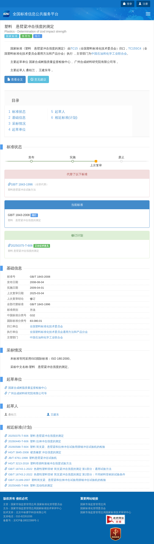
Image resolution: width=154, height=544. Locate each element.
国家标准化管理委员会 (93, 508)
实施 (73, 157)
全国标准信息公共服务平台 (30, 14)
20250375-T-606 (20, 245)
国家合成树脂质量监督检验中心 (25, 387)
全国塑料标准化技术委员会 (46, 326)
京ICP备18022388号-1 (26, 520)
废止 (121, 157)
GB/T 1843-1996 (20, 184)
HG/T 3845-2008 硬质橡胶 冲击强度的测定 (32, 452)
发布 (31, 157)
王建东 (53, 414)
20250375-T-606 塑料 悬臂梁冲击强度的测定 (34, 435)
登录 (127, 3)
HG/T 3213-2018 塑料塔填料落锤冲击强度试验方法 (38, 463)
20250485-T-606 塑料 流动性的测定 (28, 485)
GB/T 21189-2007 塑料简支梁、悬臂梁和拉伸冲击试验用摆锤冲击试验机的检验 (55, 480)
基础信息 (19, 117)
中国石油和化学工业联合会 (109, 53)
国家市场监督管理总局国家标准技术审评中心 (105, 512)
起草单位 (19, 129)
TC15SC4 (134, 48)
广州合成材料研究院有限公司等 (25, 393)
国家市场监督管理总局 (93, 504)
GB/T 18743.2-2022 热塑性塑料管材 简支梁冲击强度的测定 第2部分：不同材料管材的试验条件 (64, 474)
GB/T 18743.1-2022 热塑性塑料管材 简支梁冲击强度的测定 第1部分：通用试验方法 (57, 469)
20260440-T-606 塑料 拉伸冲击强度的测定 (32, 441)
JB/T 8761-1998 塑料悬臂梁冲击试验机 (30, 457)
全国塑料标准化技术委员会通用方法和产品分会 (59, 331)
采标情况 (19, 123)
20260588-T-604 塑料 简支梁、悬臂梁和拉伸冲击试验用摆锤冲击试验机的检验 (54, 446)
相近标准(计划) (66, 117)
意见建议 (38, 79)
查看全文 (15, 79)
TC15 (74, 48)
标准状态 (19, 111)
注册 (143, 3)
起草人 (60, 111)
